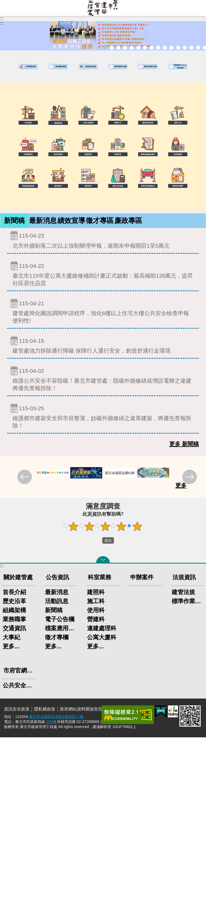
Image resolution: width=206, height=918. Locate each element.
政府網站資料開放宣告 (81, 709)
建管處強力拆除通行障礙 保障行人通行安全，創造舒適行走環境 (103, 344)
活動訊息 (56, 601)
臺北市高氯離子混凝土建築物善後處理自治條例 (191, 48)
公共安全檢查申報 (172, 48)
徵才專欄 (56, 637)
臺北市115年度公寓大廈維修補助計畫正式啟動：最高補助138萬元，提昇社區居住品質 (103, 273)
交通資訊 (14, 628)
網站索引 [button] (8, 8)
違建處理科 (101, 628)
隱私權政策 (44, 709)
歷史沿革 (14, 601)
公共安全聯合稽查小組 (18, 685)
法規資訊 (184, 577)
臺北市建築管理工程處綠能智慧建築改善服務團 (125, 48)
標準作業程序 (187, 601)
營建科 (96, 619)
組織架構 (14, 610)
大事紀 (11, 637)
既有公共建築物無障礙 (138, 48)
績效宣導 (71, 220)
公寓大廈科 (101, 637)
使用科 (96, 610)
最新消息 (43, 220)
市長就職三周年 (105, 48)
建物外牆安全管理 (145, 48)
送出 (97, 540)
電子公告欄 (59, 619)
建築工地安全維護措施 (198, 48)
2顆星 (89, 526)
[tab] (14, 220)
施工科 (96, 601)
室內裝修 (152, 48)
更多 (181, 485)
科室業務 (99, 577)
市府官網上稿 (19, 670)
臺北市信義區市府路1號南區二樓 (56, 716)
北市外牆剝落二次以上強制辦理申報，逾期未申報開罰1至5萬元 (103, 239)
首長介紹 (14, 592)
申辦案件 (142, 577)
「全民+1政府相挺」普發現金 (118, 48)
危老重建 (158, 48)
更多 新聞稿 (184, 444)
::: (1, 18)
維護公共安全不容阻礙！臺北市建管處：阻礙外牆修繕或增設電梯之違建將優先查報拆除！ (103, 378)
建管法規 (183, 592)
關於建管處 (18, 577)
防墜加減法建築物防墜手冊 (178, 48)
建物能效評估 (185, 48)
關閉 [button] (103, 559)
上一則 (25, 477)
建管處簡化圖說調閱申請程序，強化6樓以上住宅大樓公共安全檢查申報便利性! (103, 311)
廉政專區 (128, 220)
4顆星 (121, 526)
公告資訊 (57, 577)
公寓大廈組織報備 (165, 48)
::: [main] (1, 23)
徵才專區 (100, 220)
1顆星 (73, 526)
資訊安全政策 (17, 709)
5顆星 (137, 526)
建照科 (96, 592)
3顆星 (105, 526)
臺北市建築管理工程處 (103, 8)
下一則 (190, 477)
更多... (11, 646)
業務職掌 (14, 619)
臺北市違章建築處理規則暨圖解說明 (132, 48)
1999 (50, 722)
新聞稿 (14, 220)
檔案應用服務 (61, 628)
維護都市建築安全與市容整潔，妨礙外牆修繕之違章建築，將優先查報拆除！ (103, 416)
